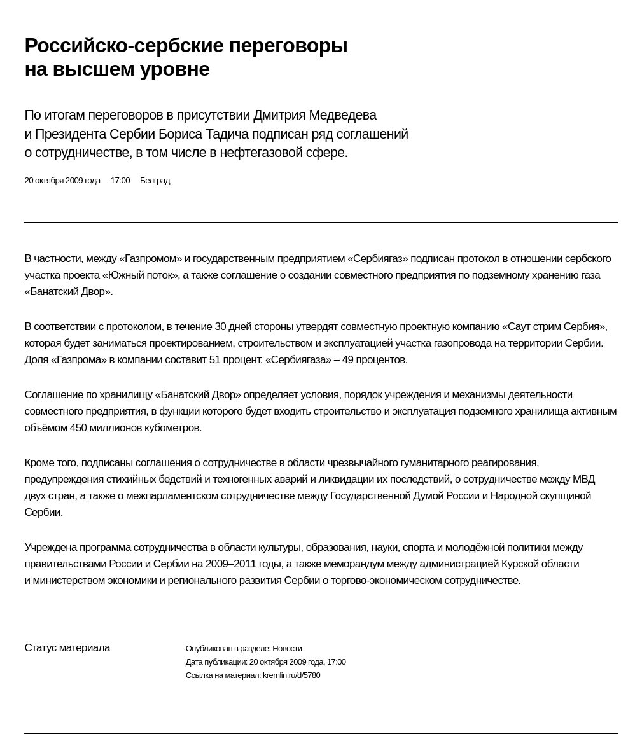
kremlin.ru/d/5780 (291, 675)
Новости (287, 648)
